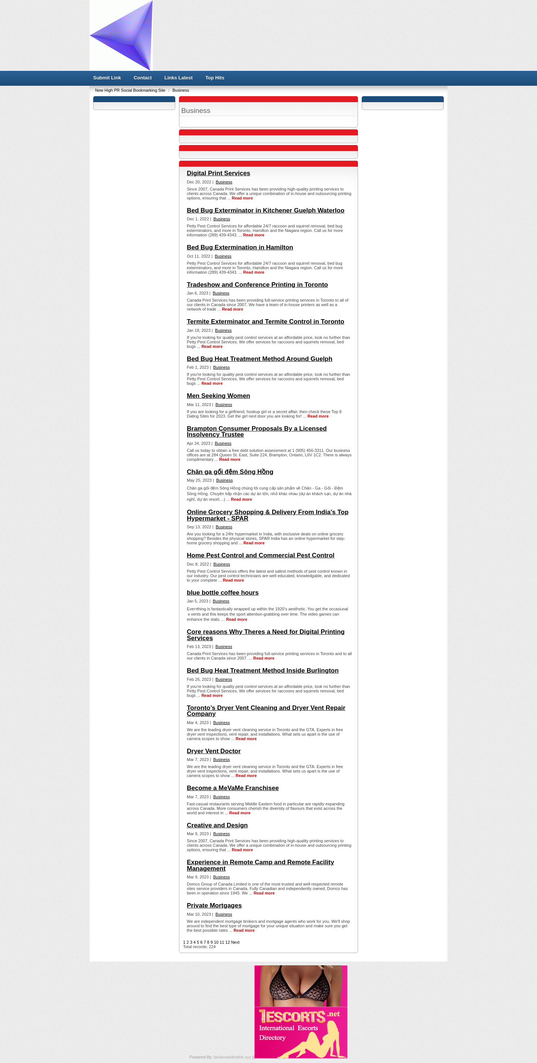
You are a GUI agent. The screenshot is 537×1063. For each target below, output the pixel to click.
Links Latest (178, 78)
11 (222, 942)
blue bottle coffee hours (223, 592)
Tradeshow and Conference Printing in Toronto (257, 284)
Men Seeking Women (218, 395)
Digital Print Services (218, 173)
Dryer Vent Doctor (214, 751)
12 (227, 942)
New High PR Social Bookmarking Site (130, 90)
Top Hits (214, 78)
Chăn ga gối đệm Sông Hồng (230, 471)
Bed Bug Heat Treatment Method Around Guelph (259, 358)
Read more (242, 198)
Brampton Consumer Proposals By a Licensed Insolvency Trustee (257, 431)
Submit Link (107, 78)
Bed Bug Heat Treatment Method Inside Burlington (263, 670)
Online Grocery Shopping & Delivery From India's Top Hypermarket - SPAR (268, 515)
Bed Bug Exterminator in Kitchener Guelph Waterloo (266, 210)
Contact (142, 78)
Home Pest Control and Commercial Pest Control (261, 555)
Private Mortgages (214, 905)
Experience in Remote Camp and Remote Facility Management (260, 865)
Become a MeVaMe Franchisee (233, 788)
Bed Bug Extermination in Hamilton (240, 247)
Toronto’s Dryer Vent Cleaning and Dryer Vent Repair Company (266, 710)
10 (216, 942)
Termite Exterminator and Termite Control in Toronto (265, 321)
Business (180, 90)
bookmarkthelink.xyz (233, 1057)
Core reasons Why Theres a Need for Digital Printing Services (266, 634)
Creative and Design (217, 825)
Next (235, 942)
